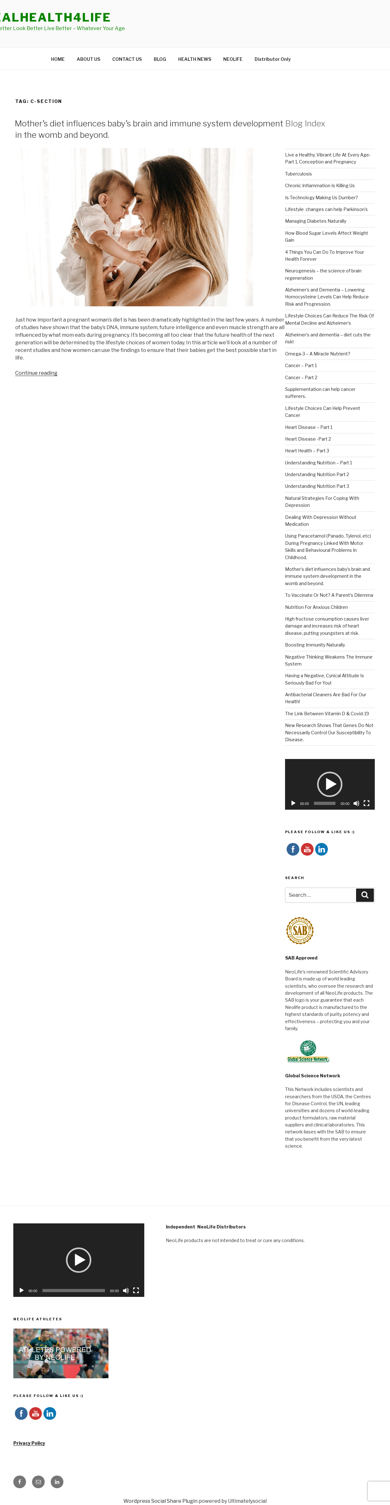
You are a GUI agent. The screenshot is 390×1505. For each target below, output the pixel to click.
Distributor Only (273, 59)
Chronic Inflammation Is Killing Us (320, 185)
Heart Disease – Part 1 (308, 427)
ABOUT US (88, 59)
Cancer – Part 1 (301, 365)
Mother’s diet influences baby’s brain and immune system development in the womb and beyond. (327, 576)
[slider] (324, 803)
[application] (330, 784)
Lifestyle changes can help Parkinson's (326, 209)
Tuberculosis (298, 173)
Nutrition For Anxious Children (316, 607)
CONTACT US (127, 59)
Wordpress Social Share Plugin (160, 1501)
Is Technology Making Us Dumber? (321, 197)
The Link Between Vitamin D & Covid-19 (327, 713)
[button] (329, 784)
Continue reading (36, 373)
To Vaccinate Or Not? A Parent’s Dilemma (329, 595)
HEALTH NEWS (194, 59)
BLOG (160, 59)
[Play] (293, 803)
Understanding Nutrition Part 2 (317, 474)
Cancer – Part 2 (301, 377)
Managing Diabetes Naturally (315, 221)
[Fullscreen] (366, 803)
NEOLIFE (233, 59)
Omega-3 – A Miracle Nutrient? (317, 353)
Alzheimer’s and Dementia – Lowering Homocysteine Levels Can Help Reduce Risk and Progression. (327, 297)
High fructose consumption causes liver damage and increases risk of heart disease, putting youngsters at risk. (327, 626)
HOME (58, 59)
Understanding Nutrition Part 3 (317, 486)
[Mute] (356, 803)
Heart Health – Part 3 (307, 450)
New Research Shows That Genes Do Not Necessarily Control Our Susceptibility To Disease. (329, 732)
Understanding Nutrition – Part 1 (318, 462)
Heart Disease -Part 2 (308, 439)
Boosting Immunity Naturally (315, 644)
